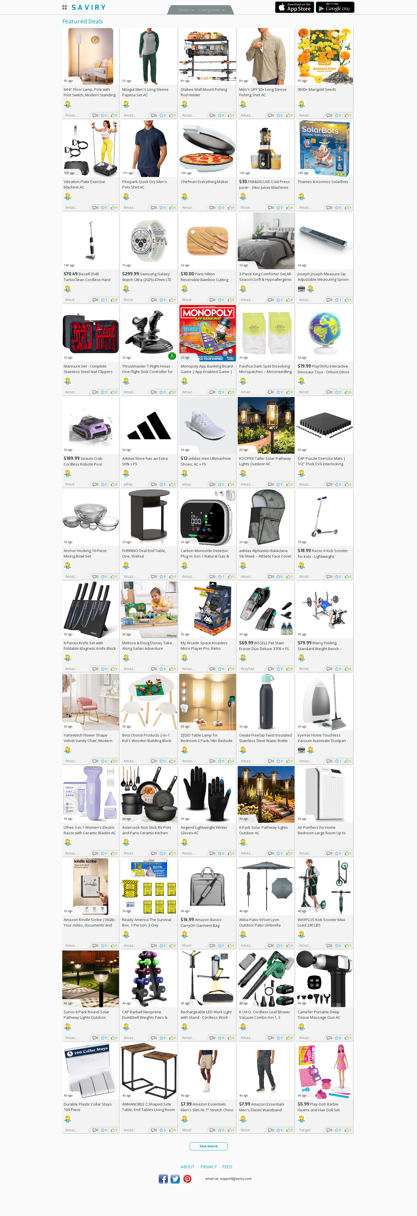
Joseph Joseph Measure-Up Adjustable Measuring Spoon (323, 276)
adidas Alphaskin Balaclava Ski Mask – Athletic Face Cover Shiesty (265, 556)
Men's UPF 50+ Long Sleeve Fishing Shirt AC (263, 92)
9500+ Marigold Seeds (317, 89)
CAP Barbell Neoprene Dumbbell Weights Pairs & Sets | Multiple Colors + (145, 1017)
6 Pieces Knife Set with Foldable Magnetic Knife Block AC (90, 648)
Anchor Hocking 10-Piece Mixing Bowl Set (85, 553)
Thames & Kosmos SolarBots (323, 181)
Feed (227, 1166)
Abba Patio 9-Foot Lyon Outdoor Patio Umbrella (260, 922)
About (188, 1166)
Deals (183, 10)
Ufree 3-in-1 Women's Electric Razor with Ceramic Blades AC (90, 830)
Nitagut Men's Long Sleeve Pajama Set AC (145, 92)
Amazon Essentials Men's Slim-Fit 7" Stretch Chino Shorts (207, 1109)
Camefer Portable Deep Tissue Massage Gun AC (319, 1014)
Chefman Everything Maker (204, 181)
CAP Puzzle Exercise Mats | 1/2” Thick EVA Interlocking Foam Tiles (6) (321, 464)
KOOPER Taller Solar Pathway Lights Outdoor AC (265, 461)
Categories (209, 10)
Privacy (208, 1166)
